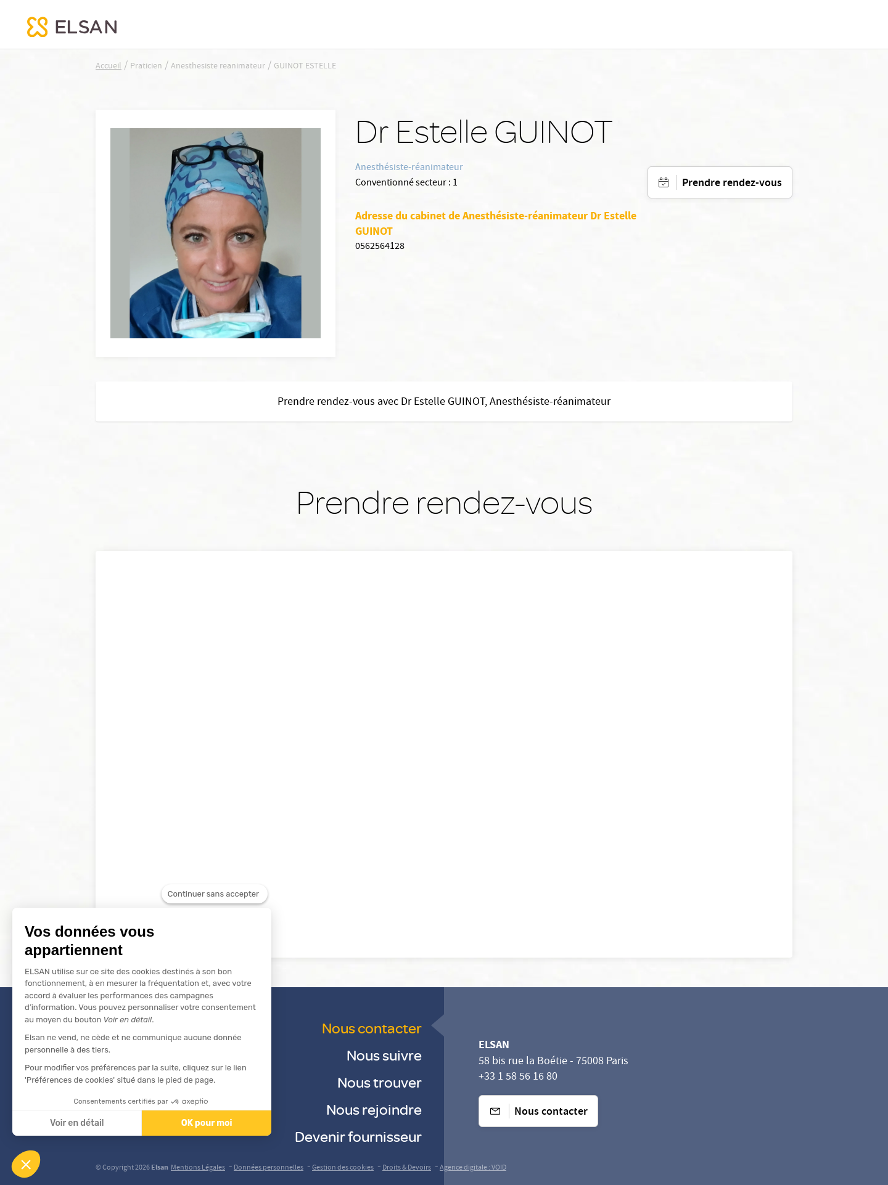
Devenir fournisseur (358, 1136)
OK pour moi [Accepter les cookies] (201, 1123)
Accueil (108, 66)
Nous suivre (384, 1054)
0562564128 (380, 247)
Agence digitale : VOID (473, 1168)
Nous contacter (372, 1027)
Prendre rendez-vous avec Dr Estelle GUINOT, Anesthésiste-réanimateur (444, 402)
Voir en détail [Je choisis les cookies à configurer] (71, 1123)
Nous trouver (379, 1081)
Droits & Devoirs (406, 1168)
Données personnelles (268, 1168)
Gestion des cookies (343, 1168)
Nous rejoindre (374, 1108)
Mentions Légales (198, 1168)
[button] (26, 1164)
